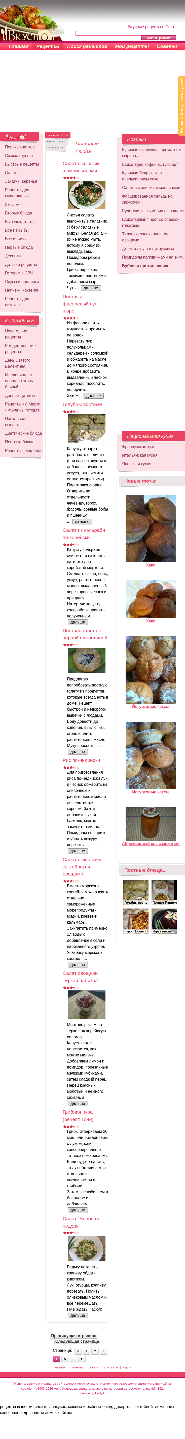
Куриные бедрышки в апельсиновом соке (142, 176)
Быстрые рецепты (22, 164)
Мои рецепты (132, 46)
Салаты (12, 173)
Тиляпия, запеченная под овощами (145, 237)
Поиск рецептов (87, 46)
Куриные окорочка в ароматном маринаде (151, 153)
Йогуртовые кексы (151, 704)
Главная (19, 46)
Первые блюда (19, 247)
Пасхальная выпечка (16, 422)
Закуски (12, 204)
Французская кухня (140, 447)
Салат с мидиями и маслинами (151, 187)
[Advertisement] (93, 94)
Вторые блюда (18, 213)
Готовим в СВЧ (19, 273)
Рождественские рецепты (20, 348)
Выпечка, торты (19, 222)
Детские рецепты (21, 264)
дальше (91, 288)
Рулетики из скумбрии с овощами (153, 211)
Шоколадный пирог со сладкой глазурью (150, 222)
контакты (111, 1367)
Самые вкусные (19, 155)
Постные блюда (19, 442)
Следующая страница (77, 1341)
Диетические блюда (23, 433)
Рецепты (47, 46)
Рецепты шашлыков (24, 450)
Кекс (151, 563)
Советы (167, 46)
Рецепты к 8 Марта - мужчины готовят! (23, 407)
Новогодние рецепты (16, 334)
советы (94, 1367)
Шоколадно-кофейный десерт (150, 164)
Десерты (13, 256)
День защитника (20, 395)
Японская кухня (136, 464)
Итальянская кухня (140, 455)
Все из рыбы (17, 230)
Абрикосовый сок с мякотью (151, 841)
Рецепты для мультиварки (17, 193)
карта (127, 1367)
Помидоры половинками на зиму (152, 257)
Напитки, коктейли (22, 290)
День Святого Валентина (17, 363)
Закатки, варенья (21, 181)
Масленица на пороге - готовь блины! (19, 381)
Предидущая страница (73, 1336)
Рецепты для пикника (17, 302)
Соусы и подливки (22, 281)
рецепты (77, 1367)
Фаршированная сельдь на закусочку (147, 199)
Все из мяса (16, 239)
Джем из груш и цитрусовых (148, 248)
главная (60, 1367)
